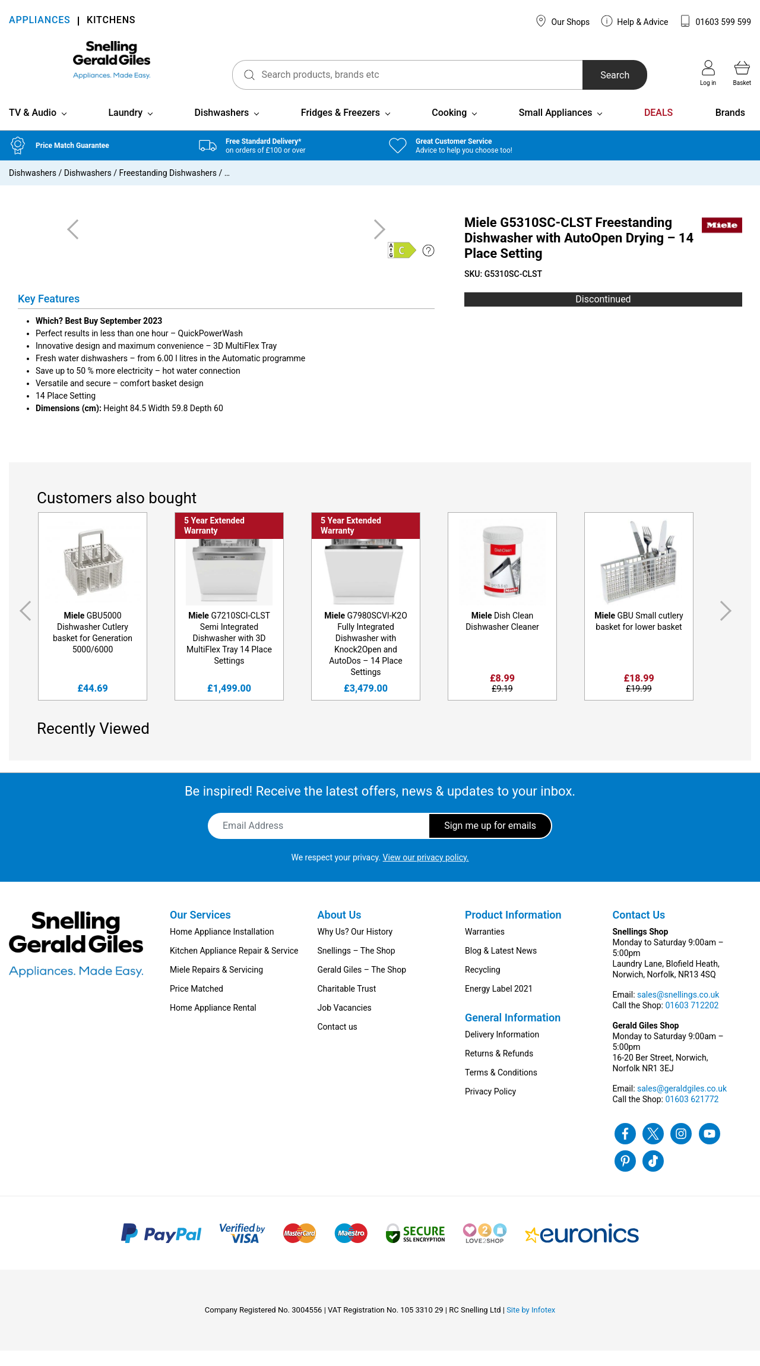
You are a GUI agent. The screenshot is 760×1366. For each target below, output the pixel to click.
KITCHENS (111, 21)
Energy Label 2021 (499, 1004)
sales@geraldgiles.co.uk (682, 1104)
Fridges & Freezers (340, 128)
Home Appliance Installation (222, 947)
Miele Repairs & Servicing (216, 985)
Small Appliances (556, 128)
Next (728, 626)
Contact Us (639, 930)
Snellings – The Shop (356, 966)
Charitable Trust (347, 1004)
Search (595, 75)
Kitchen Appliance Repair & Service (234, 966)
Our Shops (562, 21)
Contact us (337, 1042)
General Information (512, 1033)
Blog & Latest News (501, 966)
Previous (23, 626)
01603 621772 (691, 1114)
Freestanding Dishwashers (168, 188)
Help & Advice (635, 21)
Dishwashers (222, 128)
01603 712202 (691, 1021)
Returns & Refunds (499, 1069)
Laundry (125, 128)
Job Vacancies (345, 1023)
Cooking (449, 128)
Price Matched (196, 1004)
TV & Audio (32, 128)
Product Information (513, 930)
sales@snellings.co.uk (678, 1010)
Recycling (483, 985)
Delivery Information (502, 1050)
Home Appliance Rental (213, 1023)
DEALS (658, 128)
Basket (742, 73)
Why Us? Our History (355, 947)
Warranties (485, 947)
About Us (340, 930)
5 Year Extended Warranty (214, 541)
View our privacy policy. (426, 873)
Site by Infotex (530, 1325)
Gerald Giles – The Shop (362, 985)
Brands (730, 128)
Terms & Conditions (501, 1088)
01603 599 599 (715, 21)
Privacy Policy (490, 1107)
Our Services (200, 930)
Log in (708, 73)
